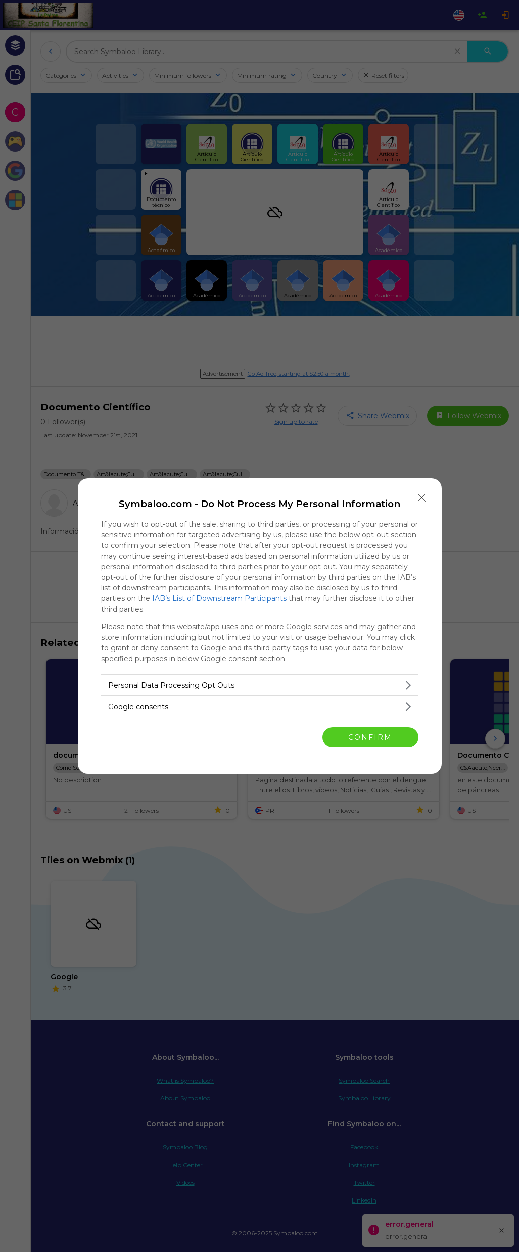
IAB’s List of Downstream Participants (219, 598)
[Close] (422, 498)
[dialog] (260, 626)
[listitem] (259, 685)
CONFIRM (370, 737)
